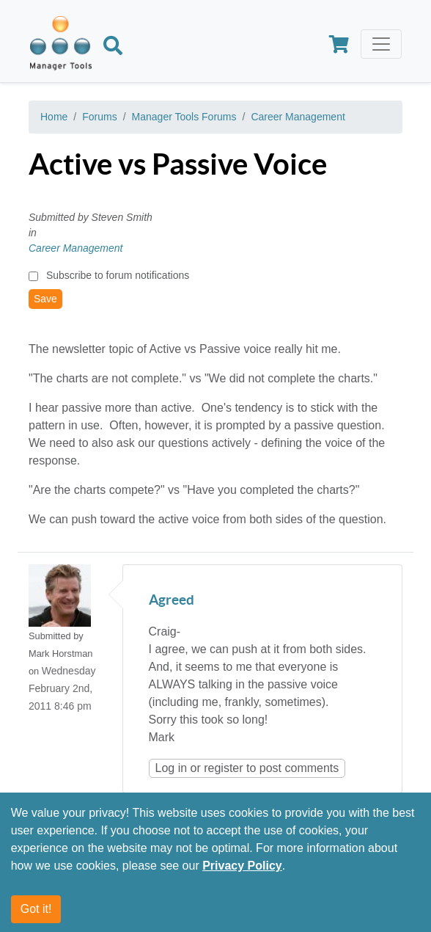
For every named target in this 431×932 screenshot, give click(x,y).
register (223, 768)
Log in (171, 768)
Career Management (298, 117)
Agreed (171, 601)
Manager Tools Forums (184, 117)
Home (53, 117)
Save (45, 299)
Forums (99, 117)
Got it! (36, 909)
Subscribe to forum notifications (117, 275)
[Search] (112, 48)
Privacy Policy (242, 865)
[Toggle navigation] (381, 44)
